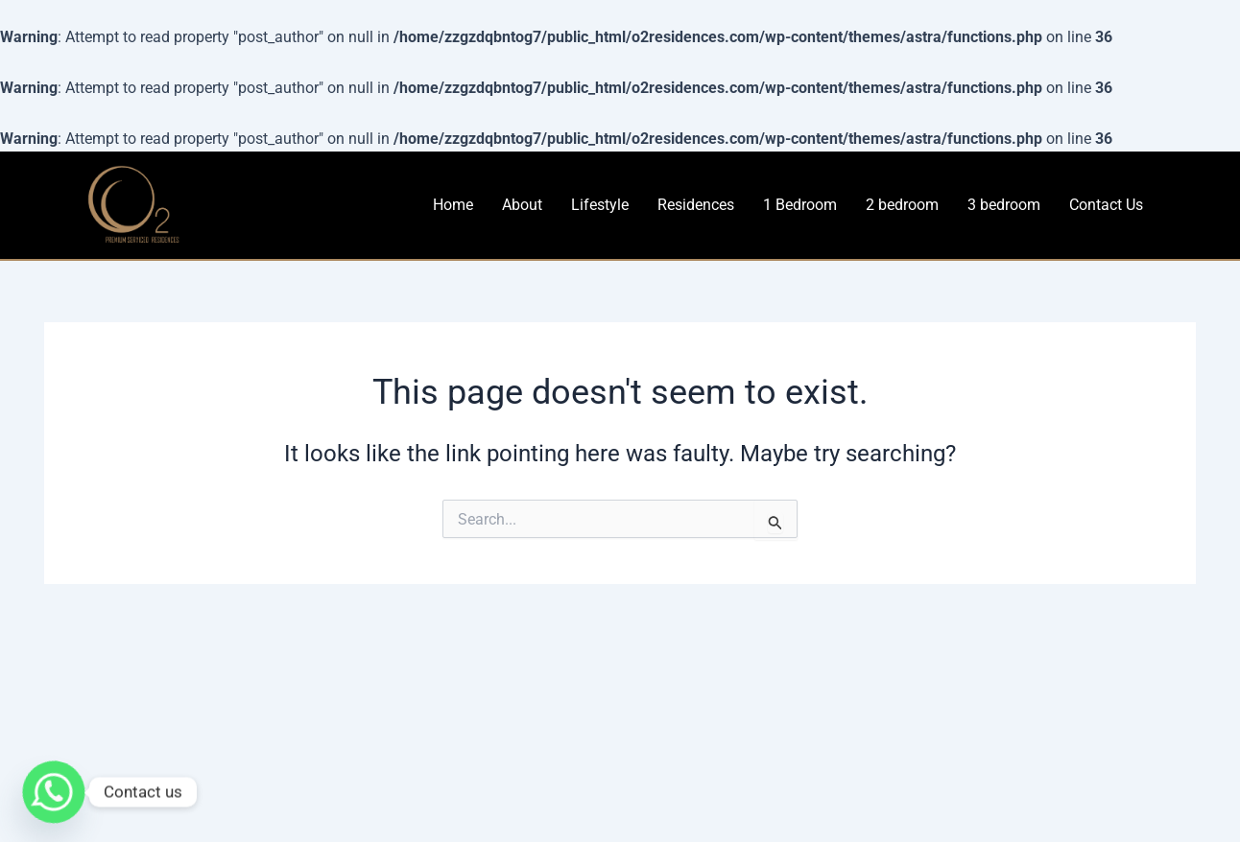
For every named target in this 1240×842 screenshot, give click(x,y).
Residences (695, 205)
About (522, 205)
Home (453, 205)
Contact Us (1106, 205)
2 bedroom (902, 205)
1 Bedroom (800, 205)
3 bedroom (1003, 205)
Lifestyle (600, 205)
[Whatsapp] (54, 792)
